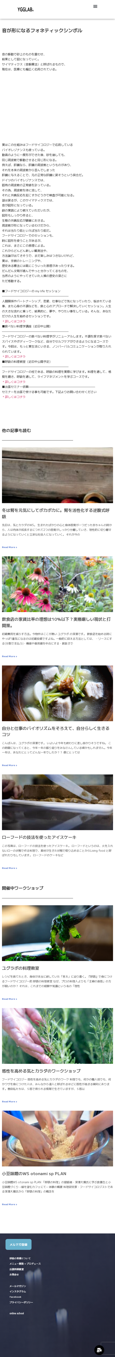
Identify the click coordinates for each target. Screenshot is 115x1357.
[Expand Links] (99, 1350)
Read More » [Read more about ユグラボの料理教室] (9, 998)
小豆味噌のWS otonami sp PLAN (34, 1173)
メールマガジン (17, 1286)
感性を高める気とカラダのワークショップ (41, 1071)
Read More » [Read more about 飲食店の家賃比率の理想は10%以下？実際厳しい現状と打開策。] (9, 656)
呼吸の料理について (20, 1258)
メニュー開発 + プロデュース (25, 1263)
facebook (15, 1296)
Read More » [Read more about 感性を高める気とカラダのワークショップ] (9, 1101)
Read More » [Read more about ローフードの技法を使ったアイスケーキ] (9, 867)
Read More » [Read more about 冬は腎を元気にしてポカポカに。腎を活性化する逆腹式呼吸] (9, 547)
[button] (95, 6)
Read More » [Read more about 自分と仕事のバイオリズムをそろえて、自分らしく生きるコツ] (9, 765)
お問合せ (14, 1274)
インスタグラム (17, 1291)
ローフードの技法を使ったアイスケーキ (39, 837)
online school (16, 1313)
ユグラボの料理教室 (20, 968)
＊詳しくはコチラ (14, 321)
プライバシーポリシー (21, 1302)
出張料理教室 (16, 1269)
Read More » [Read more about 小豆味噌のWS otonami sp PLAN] (9, 1204)
